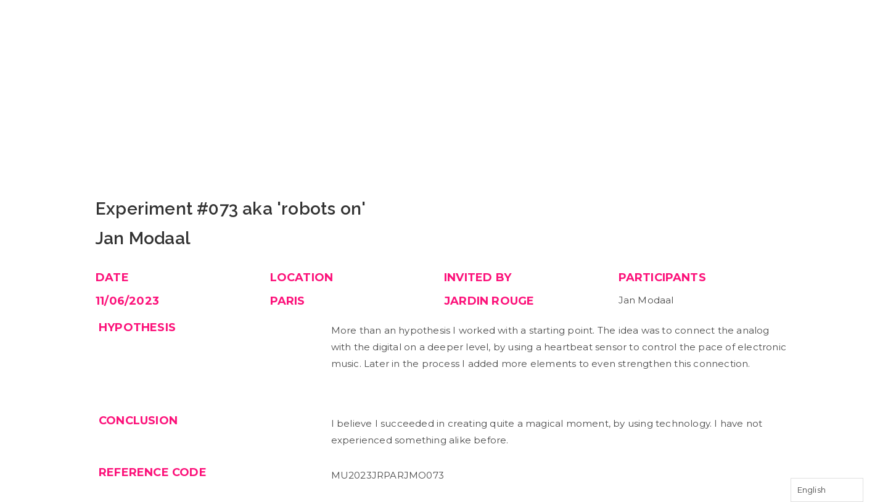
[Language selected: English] (827, 490)
